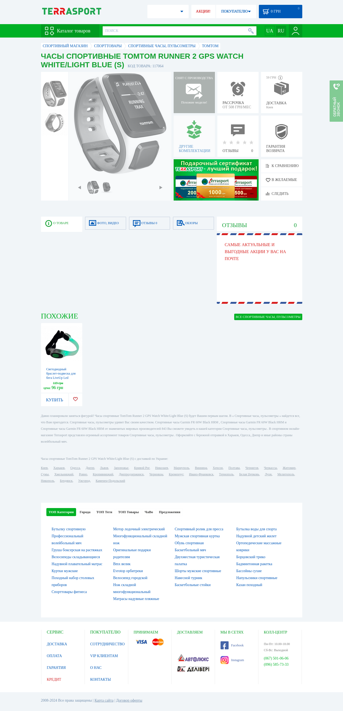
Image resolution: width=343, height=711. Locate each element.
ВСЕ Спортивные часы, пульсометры (268, 317)
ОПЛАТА (54, 656)
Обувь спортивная (189, 543)
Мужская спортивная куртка (197, 536)
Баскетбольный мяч (190, 550)
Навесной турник (188, 578)
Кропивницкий (103, 474)
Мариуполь (181, 468)
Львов (104, 468)
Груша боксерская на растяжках (77, 550)
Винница (201, 468)
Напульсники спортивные (256, 578)
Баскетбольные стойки (193, 585)
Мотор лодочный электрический (139, 529)
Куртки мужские (65, 571)
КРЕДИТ (54, 679)
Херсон (218, 468)
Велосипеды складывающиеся (76, 557)
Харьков (59, 468)
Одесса (75, 468)
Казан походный (249, 585)
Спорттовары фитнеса (69, 592)
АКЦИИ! (203, 11)
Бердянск (66, 481)
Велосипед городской (130, 578)
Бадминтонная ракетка (254, 564)
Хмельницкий (63, 474)
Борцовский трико (250, 557)
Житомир (289, 468)
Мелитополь (285, 474)
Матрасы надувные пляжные (136, 599)
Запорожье (121, 468)
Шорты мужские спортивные (198, 571)
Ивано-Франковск (201, 474)
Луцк (268, 474)
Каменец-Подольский (110, 481)
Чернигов (251, 468)
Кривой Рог (141, 468)
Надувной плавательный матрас (77, 564)
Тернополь (226, 474)
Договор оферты (129, 700)
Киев (44, 468)
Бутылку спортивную (69, 529)
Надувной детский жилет (256, 536)
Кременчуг (176, 474)
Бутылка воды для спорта (256, 529)
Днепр (90, 468)
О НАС (96, 668)
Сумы (45, 474)
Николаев (161, 468)
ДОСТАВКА (57, 644)
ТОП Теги (104, 512)
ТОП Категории (61, 512)
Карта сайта (104, 700)
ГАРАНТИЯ (56, 668)
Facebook (232, 645)
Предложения (169, 512)
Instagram (232, 660)
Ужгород (84, 481)
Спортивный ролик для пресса (199, 529)
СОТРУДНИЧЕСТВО (107, 644)
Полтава (234, 468)
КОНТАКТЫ (100, 679)
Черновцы (156, 474)
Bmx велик (122, 564)
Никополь (47, 481)
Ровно (83, 474)
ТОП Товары (128, 512)
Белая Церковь (249, 474)
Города (85, 512)
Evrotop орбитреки (128, 571)
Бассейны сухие (249, 571)
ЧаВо (149, 512)
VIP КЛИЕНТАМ (104, 656)
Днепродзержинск (131, 474)
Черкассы (270, 468)
